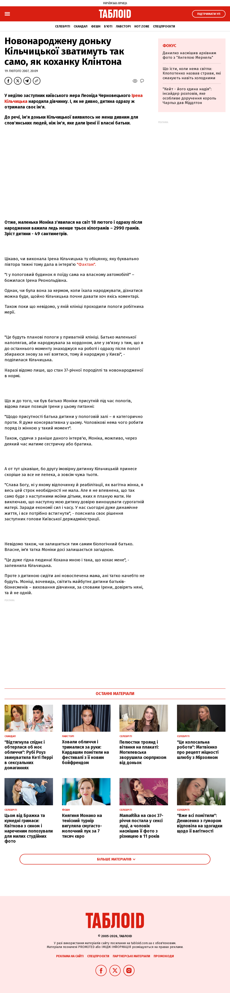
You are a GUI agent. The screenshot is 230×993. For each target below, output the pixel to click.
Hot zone (141, 26)
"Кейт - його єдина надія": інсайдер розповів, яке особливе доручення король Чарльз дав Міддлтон (189, 96)
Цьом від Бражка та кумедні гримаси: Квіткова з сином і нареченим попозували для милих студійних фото (28, 828)
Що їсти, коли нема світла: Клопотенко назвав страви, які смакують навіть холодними (192, 73)
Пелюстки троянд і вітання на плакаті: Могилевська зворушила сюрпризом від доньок (142, 752)
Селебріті (62, 26)
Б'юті (108, 26)
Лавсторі (123, 26)
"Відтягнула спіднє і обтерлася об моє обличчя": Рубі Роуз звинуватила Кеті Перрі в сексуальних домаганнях (28, 755)
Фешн (95, 26)
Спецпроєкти (164, 26)
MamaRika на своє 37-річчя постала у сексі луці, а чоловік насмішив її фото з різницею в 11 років (141, 826)
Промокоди (164, 956)
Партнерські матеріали (131, 956)
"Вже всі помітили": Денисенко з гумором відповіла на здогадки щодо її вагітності (199, 823)
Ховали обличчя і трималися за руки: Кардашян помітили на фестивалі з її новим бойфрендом (85, 752)
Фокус (169, 45)
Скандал (80, 26)
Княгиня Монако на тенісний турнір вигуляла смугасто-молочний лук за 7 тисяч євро (82, 826)
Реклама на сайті (70, 956)
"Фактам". (86, 264)
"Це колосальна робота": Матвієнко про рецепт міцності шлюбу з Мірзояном (198, 750)
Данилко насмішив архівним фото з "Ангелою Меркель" (189, 55)
